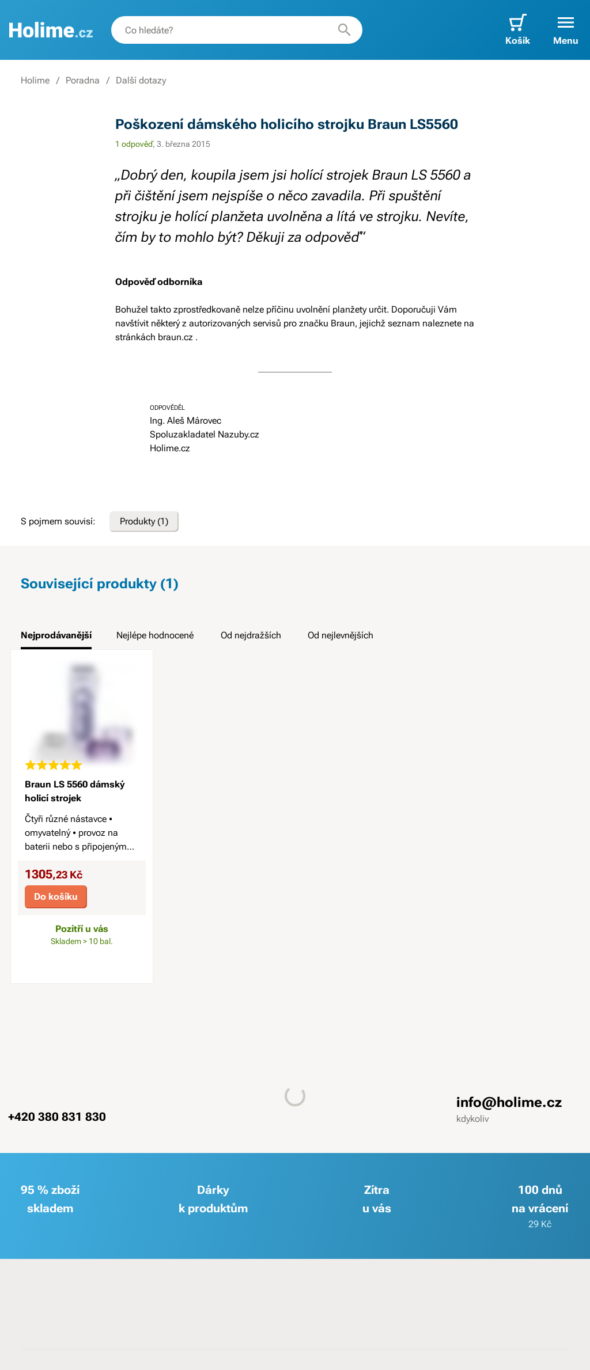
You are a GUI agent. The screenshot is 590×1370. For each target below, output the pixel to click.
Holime (35, 80)
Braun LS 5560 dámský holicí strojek (74, 791)
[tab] (56, 639)
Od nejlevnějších (340, 635)
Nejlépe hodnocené (155, 635)
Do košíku (56, 896)
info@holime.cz (509, 1102)
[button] (566, 30)
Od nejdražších (251, 635)
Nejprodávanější (56, 635)
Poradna (83, 80)
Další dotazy (141, 80)
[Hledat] (344, 30)
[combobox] (236, 30)
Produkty (144, 521)
